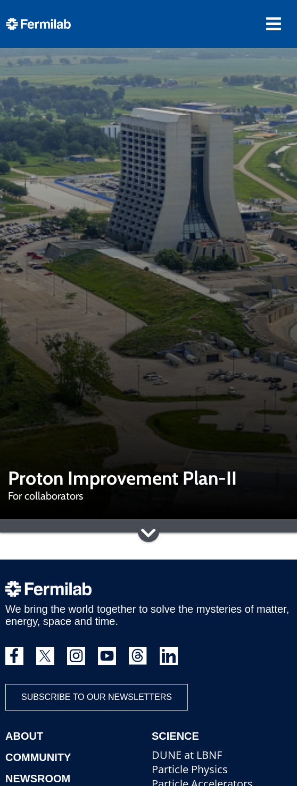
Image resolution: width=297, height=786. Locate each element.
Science (175, 736)
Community (38, 757)
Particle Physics (190, 769)
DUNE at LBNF (187, 755)
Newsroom (37, 778)
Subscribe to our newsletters (96, 697)
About (24, 736)
